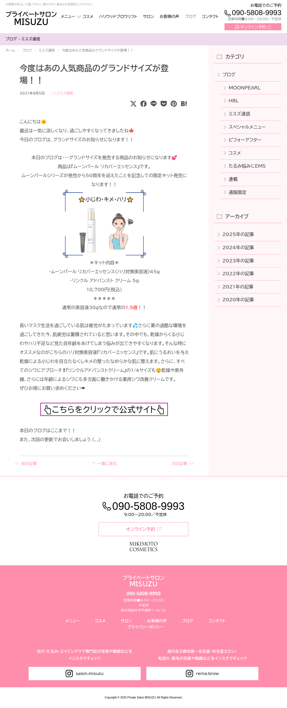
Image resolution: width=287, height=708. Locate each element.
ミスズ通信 (65, 93)
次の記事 (179, 464)
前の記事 (29, 464)
